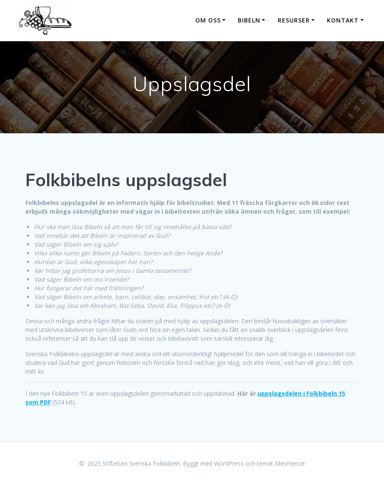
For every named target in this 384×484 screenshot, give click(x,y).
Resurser (294, 20)
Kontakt (343, 20)
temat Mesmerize (281, 463)
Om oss (208, 20)
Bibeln (249, 20)
